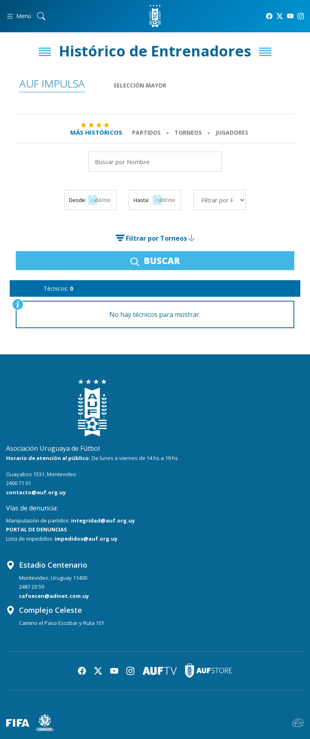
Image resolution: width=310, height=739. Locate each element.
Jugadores (232, 132)
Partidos (146, 132)
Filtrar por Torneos (155, 238)
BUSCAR (155, 260)
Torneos (188, 132)
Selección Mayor (139, 85)
